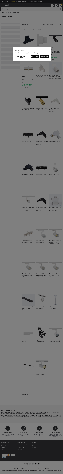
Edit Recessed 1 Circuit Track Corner (54, 142)
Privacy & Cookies (20, 447)
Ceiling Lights (8, 12)
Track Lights (16, 12)
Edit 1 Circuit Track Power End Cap (28, 340)
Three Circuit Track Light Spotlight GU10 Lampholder (28, 209)
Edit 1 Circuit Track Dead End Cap (41, 52)
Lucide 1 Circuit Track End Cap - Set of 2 (42, 76)
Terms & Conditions (21, 445)
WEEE (2, 451)
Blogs (33, 445)
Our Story (34, 444)
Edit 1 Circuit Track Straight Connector (28, 80)
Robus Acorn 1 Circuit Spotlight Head (54, 175)
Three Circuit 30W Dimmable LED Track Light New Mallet (27, 275)
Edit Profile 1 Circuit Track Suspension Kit (55, 307)
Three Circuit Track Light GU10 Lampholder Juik (55, 340)
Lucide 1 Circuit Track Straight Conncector (41, 175)
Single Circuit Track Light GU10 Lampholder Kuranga (41, 341)
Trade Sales (19, 449)
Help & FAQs (3, 444)
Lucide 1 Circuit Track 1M (28, 373)
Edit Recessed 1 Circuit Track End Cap (27, 52)
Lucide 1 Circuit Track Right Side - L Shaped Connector (54, 110)
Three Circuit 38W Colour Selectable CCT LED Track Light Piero (55, 209)
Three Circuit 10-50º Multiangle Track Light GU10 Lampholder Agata (55, 77)
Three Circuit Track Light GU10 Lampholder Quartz (54, 52)
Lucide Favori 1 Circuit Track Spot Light (41, 307)
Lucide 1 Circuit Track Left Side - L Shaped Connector (42, 143)
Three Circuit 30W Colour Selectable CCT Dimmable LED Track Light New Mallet (55, 243)
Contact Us (3, 445)
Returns (2, 449)
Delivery (3, 447)
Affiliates (34, 447)
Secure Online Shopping (22, 444)
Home (2, 12)
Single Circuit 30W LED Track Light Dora (41, 241)
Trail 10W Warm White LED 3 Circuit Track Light (42, 373)
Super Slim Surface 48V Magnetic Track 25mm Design (27, 308)
